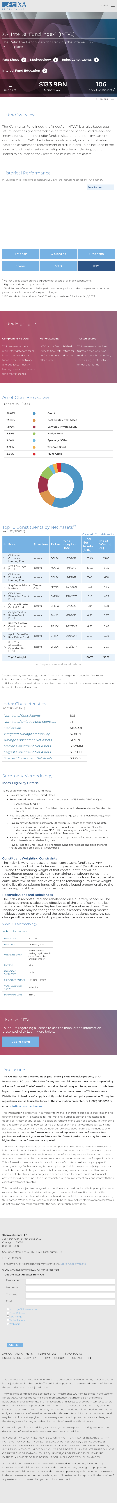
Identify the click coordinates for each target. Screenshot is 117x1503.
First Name (12, 1275)
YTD (58, 266)
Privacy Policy (72, 1348)
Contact (76, 1353)
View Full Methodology (19, 919)
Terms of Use (47, 1348)
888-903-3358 (10, 1241)
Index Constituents (77, 60)
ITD (96, 266)
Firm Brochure (54, 1353)
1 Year (21, 266)
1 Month (20, 254)
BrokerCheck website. (73, 1259)
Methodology (40, 60)
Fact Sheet (10, 60)
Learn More (20, 1037)
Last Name (11, 1282)
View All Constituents (98, 534)
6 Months (96, 254)
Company (11, 1289)
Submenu (102, 99)
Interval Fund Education (21, 71)
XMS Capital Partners (17, 1348)
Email (9, 1296)
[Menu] (108, 6)
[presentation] (25, 1328)
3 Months (58, 254)
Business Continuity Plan (20, 1353)
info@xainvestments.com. (26, 1101)
